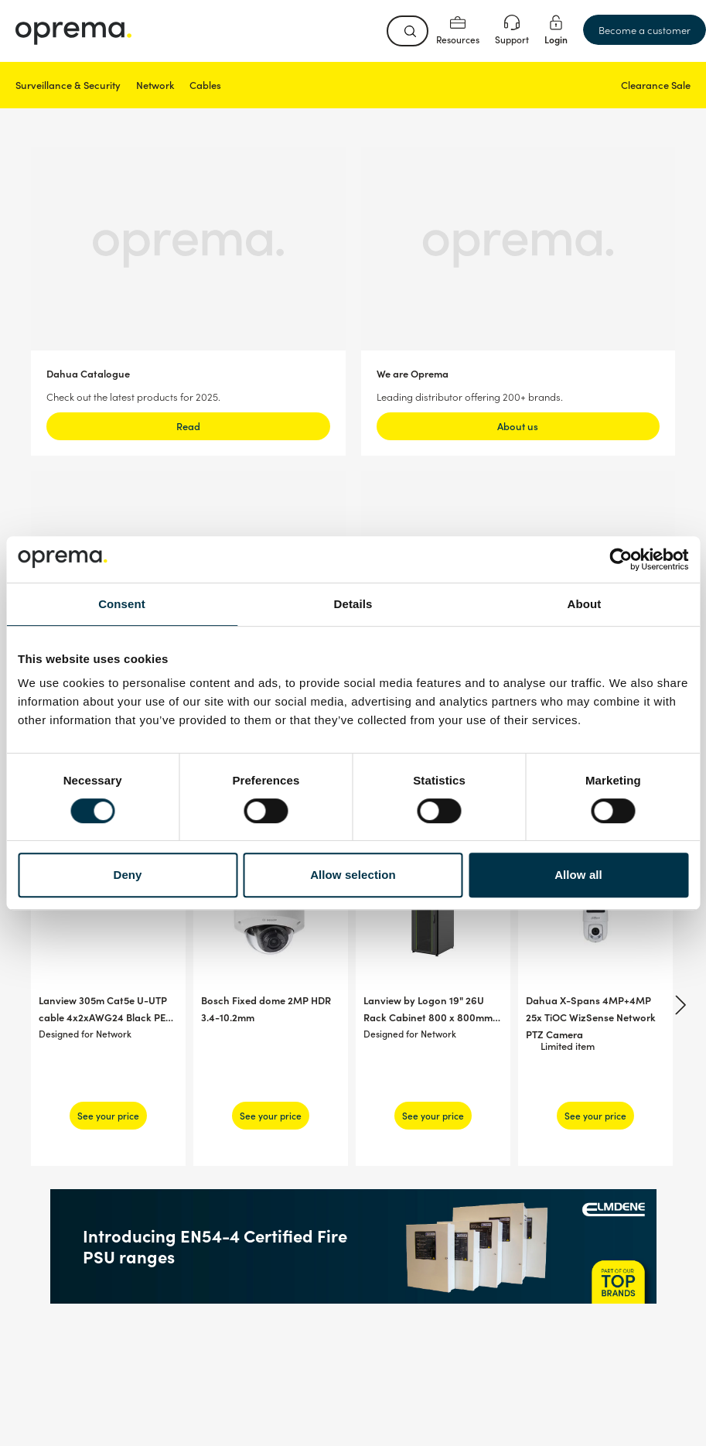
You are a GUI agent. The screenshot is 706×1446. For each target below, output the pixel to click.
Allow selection (353, 874)
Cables (205, 84)
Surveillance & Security (68, 84)
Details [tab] (353, 603)
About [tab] (585, 603)
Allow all (578, 874)
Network (155, 84)
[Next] (678, 1005)
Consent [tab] (121, 603)
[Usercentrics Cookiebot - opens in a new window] (620, 559)
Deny (127, 874)
